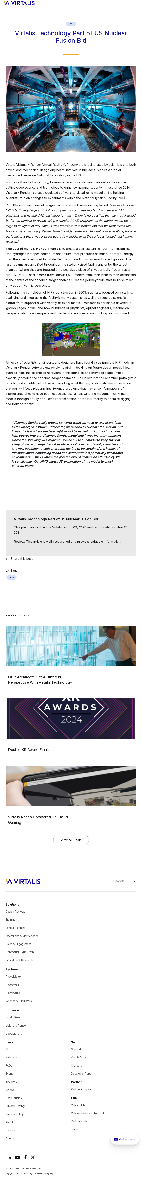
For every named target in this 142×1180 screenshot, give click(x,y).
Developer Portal (81, 1073)
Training (10, 919)
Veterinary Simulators (19, 1001)
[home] (19, 2)
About (9, 1122)
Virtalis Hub (78, 1105)
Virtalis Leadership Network (88, 1113)
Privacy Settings (16, 1106)
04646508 (37, 1168)
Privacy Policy (15, 1114)
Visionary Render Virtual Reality (39, 164)
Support (76, 1049)
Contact (10, 1138)
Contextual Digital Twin (20, 952)
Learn (74, 1129)
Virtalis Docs (79, 1057)
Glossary (76, 1065)
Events (10, 1073)
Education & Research (19, 960)
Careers (10, 1130)
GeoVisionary (14, 1033)
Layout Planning (15, 927)
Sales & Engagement (18, 944)
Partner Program (81, 1089)
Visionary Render (16, 1025)
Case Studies (14, 1098)
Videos (10, 1089)
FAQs (9, 1065)
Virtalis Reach (14, 1017)
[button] (136, 2)
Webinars (11, 1057)
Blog (8, 1049)
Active (13, 976)
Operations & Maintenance (22, 935)
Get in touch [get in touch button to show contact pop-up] (127, 1139)
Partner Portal (79, 1121)
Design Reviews (15, 911)
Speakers (11, 1081)
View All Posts (71, 840)
